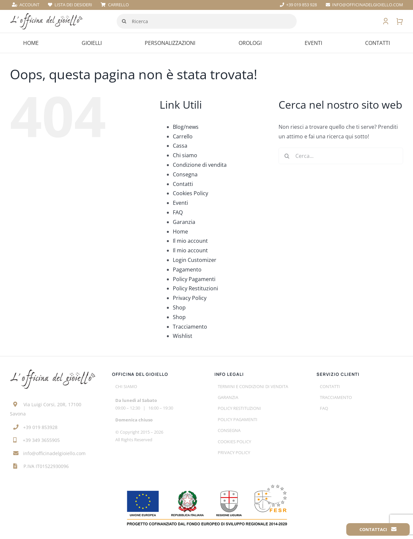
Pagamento (187, 269)
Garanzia (184, 222)
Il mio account (190, 240)
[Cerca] (124, 21)
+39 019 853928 (40, 427)
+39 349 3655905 (41, 440)
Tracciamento (190, 326)
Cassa (180, 145)
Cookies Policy (190, 193)
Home (180, 231)
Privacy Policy (190, 298)
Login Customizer (194, 260)
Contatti (183, 184)
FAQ (178, 212)
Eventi (180, 202)
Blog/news (186, 126)
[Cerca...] (341, 156)
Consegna (185, 174)
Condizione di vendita (200, 164)
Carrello (183, 136)
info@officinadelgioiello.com (54, 453)
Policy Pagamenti (194, 279)
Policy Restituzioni (195, 288)
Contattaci (377, 529)
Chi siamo (185, 155)
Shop (179, 307)
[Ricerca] (207, 21)
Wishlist (182, 336)
